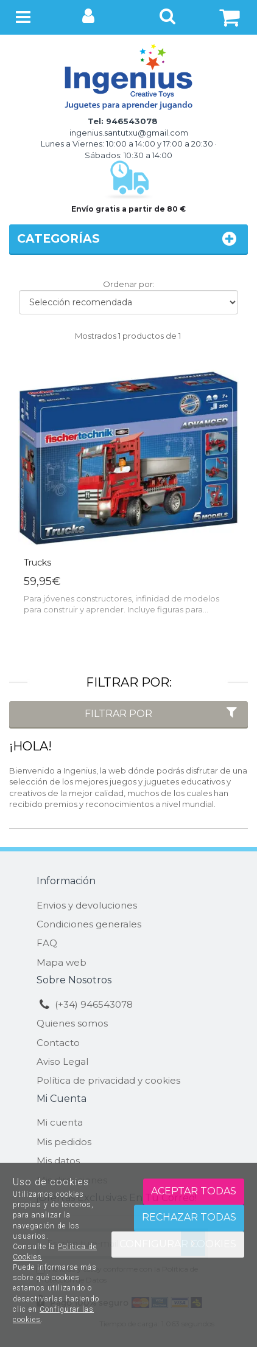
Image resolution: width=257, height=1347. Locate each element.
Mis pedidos (64, 1142)
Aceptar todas (193, 1191)
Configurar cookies (177, 1244)
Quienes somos (72, 1023)
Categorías (128, 238)
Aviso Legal (62, 1061)
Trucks (37, 562)
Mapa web (61, 962)
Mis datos (58, 1160)
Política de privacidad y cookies (108, 1080)
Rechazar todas (189, 1217)
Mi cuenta (60, 1122)
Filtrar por (162, 713)
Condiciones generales (89, 924)
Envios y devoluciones (87, 905)
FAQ (47, 943)
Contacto (58, 1042)
